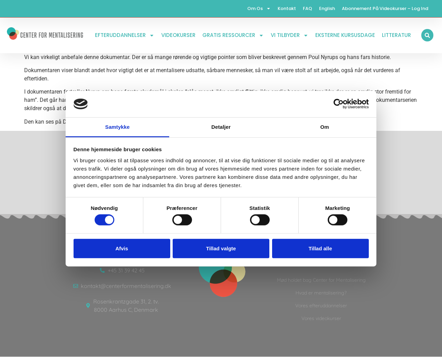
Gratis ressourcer (233, 35)
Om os (259, 9)
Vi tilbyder (289, 35)
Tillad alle (320, 248)
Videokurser (178, 35)
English (327, 8)
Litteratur (396, 35)
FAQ (307, 8)
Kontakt (287, 8)
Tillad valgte (221, 248)
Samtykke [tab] (117, 127)
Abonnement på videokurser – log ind (385, 8)
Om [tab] (324, 127)
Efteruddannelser (124, 35)
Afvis (121, 248)
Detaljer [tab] (221, 127)
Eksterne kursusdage (345, 35)
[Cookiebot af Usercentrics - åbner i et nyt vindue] (338, 104)
